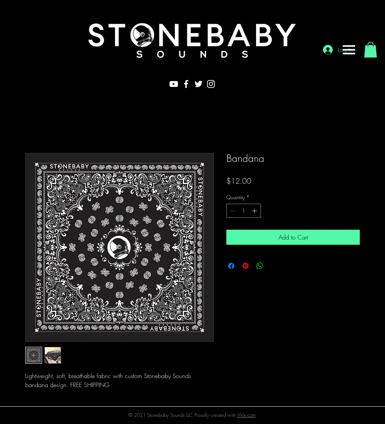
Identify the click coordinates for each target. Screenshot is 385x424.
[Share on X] (274, 265)
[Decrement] (232, 210)
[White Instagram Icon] (211, 84)
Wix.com (246, 415)
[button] (349, 49)
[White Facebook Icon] (186, 84)
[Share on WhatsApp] (259, 265)
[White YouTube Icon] (173, 84)
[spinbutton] (243, 210)
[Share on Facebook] (231, 265)
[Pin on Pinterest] (245, 265)
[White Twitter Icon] (198, 84)
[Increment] (255, 210)
